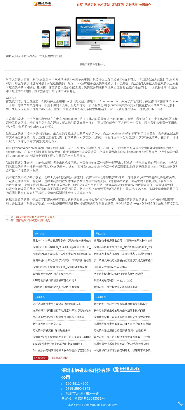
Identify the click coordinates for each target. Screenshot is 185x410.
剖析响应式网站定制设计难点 (33, 220)
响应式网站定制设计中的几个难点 (35, 217)
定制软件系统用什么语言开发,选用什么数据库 (120, 330)
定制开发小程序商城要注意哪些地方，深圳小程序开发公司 (123, 253)
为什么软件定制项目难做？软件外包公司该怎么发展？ (62, 350)
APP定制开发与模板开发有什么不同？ (55, 280)
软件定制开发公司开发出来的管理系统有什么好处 (122, 337)
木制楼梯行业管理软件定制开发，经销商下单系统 (122, 350)
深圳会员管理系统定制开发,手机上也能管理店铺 (121, 343)
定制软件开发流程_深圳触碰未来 (51, 330)
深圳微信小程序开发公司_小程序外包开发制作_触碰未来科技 (123, 240)
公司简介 (145, 4)
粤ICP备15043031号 (90, 398)
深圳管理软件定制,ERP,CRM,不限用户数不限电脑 (122, 323)
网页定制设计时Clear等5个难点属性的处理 (118, 273)
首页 (80, 4)
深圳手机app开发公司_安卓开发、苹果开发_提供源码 (62, 260)
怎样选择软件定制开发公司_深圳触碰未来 (57, 303)
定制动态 (131, 4)
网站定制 (90, 4)
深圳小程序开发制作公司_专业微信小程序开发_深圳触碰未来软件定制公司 (123, 247)
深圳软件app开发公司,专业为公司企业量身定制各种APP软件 (62, 337)
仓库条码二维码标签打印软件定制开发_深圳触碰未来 (62, 310)
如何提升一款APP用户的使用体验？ (53, 273)
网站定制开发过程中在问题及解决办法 (116, 287)
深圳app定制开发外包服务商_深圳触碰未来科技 (60, 267)
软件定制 (104, 4)
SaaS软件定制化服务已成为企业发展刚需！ (58, 343)
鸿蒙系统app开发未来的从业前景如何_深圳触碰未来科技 (62, 253)
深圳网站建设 (60, 357)
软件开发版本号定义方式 (47, 323)
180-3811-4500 (77, 383)
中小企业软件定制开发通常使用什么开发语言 (58, 317)
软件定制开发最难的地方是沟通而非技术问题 (119, 310)
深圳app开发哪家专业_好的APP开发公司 (56, 287)
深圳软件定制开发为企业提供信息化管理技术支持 (122, 317)
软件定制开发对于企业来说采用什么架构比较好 (121, 303)
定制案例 (118, 4)
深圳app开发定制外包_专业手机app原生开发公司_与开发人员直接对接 (62, 247)
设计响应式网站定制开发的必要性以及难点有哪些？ (123, 260)
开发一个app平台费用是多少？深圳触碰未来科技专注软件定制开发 (62, 240)
